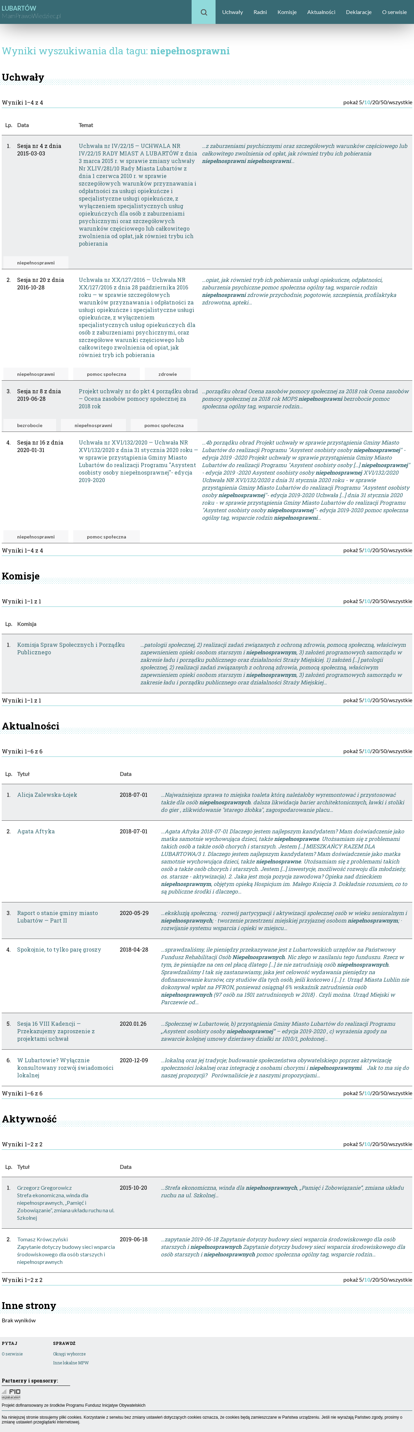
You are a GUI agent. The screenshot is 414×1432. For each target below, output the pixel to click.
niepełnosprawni (36, 262)
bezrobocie (29, 425)
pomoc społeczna (106, 374)
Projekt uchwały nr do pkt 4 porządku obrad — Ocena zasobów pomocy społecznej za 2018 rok (138, 398)
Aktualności (321, 12)
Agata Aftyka (36, 831)
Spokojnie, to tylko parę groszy (59, 949)
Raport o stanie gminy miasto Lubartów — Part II (57, 916)
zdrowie (167, 374)
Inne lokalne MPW (71, 1362)
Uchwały (232, 12)
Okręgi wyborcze (69, 1353)
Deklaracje (359, 12)
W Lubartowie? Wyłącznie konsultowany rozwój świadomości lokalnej (65, 1067)
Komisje (287, 12)
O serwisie (394, 12)
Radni (260, 12)
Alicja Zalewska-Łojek (47, 794)
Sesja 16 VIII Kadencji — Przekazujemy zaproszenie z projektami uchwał (56, 1031)
